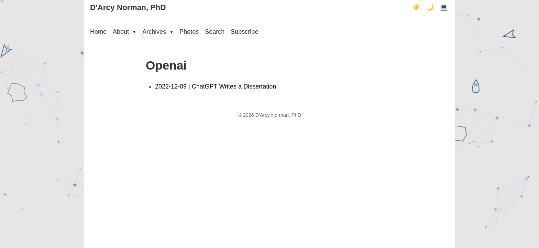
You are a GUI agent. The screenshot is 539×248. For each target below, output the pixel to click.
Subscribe (244, 31)
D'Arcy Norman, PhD (128, 7)
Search (214, 31)
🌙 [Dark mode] (430, 7)
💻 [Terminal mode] (444, 7)
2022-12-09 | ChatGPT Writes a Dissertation (215, 86)
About (124, 31)
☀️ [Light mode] (416, 7)
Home (98, 31)
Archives (157, 31)
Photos (189, 31)
